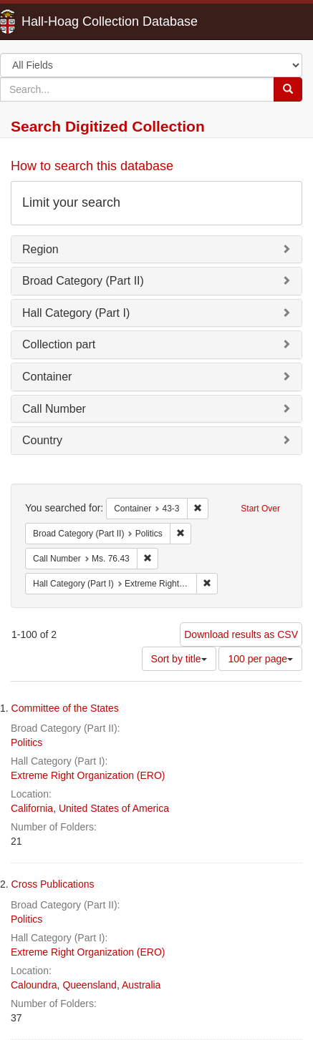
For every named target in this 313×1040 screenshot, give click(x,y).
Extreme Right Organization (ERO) (88, 775)
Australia (141, 985)
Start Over (260, 509)
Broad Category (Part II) (83, 281)
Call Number (54, 409)
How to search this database (92, 166)
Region (40, 249)
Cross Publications (53, 884)
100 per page (260, 658)
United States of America (114, 808)
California (32, 808)
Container (47, 377)
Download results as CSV (241, 634)
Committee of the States (65, 708)
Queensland (89, 985)
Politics (26, 742)
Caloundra (34, 985)
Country (42, 440)
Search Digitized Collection (108, 126)
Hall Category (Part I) (76, 313)
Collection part (58, 344)
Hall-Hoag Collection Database (64, 21)
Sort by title (179, 658)
